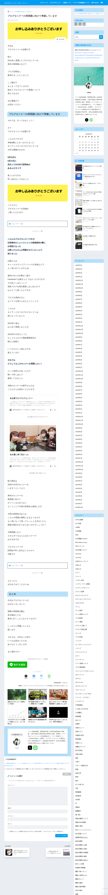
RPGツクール (79, 554)
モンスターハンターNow (83, 701)
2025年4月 (78, 318)
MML (77, 543)
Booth (86, 19)
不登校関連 (79, 713)
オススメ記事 (79, 599)
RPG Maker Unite (81, 550)
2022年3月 (78, 458)
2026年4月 (78, 273)
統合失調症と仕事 (81, 853)
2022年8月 (78, 439)
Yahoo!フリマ (92, 19)
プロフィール (56, 2)
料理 (76, 785)
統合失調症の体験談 (81, 860)
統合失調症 (79, 849)
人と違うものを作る (81, 716)
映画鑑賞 (78, 800)
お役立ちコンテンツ (81, 569)
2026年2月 (78, 280)
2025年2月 (78, 326)
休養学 (77, 732)
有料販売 (78, 803)
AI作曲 (77, 535)
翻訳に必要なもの (81, 883)
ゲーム (77, 614)
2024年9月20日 (8, 771)
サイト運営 (79, 630)
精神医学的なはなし (81, 845)
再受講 (50, 691)
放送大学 (78, 781)
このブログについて (67, 2)
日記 (76, 796)
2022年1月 (78, 466)
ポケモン (78, 686)
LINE (35, 755)
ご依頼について (78, 2)
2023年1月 (78, 420)
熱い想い (78, 822)
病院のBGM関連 (80, 830)
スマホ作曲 (79, 645)
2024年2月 (78, 371)
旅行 (76, 788)
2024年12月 (79, 333)
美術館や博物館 (80, 875)
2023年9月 (78, 390)
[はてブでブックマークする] (41, 682)
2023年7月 (78, 398)
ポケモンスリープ (81, 694)
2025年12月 (79, 288)
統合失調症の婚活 (81, 864)
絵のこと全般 (79, 872)
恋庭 (76, 777)
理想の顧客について (81, 826)
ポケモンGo (79, 690)
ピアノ (77, 664)
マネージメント (80, 698)
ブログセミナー (41, 691)
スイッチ (78, 641)
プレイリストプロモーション (84, 679)
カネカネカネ (79, 611)
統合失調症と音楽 (81, 856)
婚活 (76, 766)
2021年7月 (78, 489)
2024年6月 (78, 356)
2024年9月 (78, 345)
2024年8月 (78, 349)
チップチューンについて (83, 652)
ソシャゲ (78, 648)
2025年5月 (78, 315)
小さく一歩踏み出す (81, 773)
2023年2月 (78, 417)
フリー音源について (81, 671)
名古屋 (57, 691)
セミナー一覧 (17, 229)
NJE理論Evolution (81, 546)
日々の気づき (79, 792)
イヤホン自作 (79, 588)
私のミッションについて (83, 838)
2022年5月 (78, 451)
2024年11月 (79, 337)
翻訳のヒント (79, 887)
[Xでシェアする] (26, 682)
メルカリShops (79, 19)
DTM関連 (78, 539)
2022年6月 (78, 447)
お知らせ (65, 688)
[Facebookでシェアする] (33, 682)
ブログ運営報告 (80, 675)
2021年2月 (78, 507)
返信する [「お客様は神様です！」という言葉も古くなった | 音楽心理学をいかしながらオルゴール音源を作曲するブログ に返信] (67, 779)
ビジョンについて (81, 660)
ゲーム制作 (79, 618)
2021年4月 (78, 500)
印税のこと (79, 751)
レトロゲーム (79, 709)
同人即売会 (79, 758)
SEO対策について (81, 558)
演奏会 (77, 815)
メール (11, 821)
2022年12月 (79, 424)
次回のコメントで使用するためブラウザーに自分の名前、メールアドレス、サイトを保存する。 (37, 836)
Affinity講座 (79, 527)
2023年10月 (79, 386)
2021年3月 (78, 504)
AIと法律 (78, 531)
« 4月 (76, 161)
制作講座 (78, 747)
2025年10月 (79, 296)
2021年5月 (78, 496)
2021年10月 (79, 477)
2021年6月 (78, 492)
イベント (78, 584)
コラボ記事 (79, 626)
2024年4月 (78, 364)
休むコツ (78, 728)
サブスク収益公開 (81, 637)
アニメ (77, 580)
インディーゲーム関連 (82, 592)
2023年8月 (78, 394)
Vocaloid (78, 561)
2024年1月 (78, 375)
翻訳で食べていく (81, 879)
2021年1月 (78, 511)
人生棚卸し (79, 720)
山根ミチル (64, 691)
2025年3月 (78, 322)
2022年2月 (78, 462)
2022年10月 (79, 432)
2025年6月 (78, 311)
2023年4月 (78, 409)
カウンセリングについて (83, 607)
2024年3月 (78, 367)
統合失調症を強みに (81, 868)
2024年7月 (78, 352)
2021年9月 (78, 481)
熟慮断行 (78, 819)
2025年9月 (78, 299)
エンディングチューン (82, 595)
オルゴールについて (81, 603)
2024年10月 (79, 341)
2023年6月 (78, 402)
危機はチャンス (80, 754)
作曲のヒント (79, 735)
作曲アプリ (79, 739)
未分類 (77, 807)
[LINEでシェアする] (49, 682)
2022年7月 (78, 443)
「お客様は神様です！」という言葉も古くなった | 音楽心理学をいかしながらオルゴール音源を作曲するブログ (37, 768)
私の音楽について (81, 841)
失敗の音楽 (79, 762)
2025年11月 (79, 292)
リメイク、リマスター (82, 705)
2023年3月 (78, 413)
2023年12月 (79, 379)
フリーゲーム (79, 667)
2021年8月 (78, 485)
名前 (10, 813)
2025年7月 (78, 307)
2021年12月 (79, 470)
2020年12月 (79, 515)
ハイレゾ (78, 656)
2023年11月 (79, 383)
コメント (11, 790)
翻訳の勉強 (79, 890)
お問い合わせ (56, 8)
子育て (77, 769)
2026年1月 (78, 284)
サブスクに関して (81, 633)
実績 (62, 8)
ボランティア (79, 682)
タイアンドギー (29, 691)
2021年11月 (79, 473)
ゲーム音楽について (81, 622)
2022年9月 (78, 436)
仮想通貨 (78, 724)
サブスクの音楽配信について (93, 2)
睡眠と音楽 (79, 834)
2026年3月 (78, 277)
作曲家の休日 (79, 743)
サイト (10, 829)
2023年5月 (78, 405)
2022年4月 (78, 455)
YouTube (78, 565)
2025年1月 (78, 330)
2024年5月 (78, 360)
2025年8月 (78, 303)
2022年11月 (79, 428)
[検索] (101, 45)
